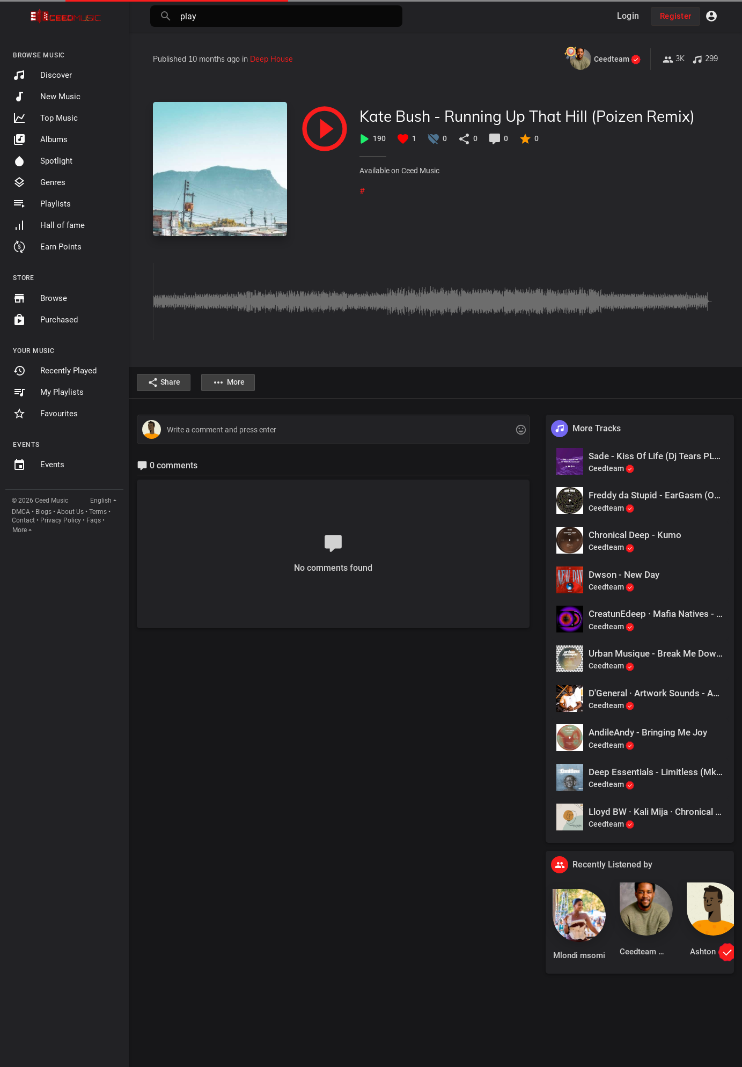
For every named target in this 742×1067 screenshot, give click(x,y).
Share (164, 382)
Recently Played (55, 370)
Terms (98, 512)
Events (38, 465)
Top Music (45, 118)
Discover (42, 75)
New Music (46, 96)
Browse (40, 298)
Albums (40, 139)
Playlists (42, 203)
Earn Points (47, 246)
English (101, 500)
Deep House (271, 59)
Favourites (45, 413)
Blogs (43, 512)
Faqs (93, 520)
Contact (23, 520)
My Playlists (48, 392)
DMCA (21, 512)
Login (628, 16)
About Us (70, 512)
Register (675, 16)
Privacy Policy (60, 520)
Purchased (45, 319)
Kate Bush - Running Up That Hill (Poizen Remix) (527, 116)
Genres (39, 182)
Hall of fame (49, 225)
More (19, 530)
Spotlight (42, 160)
